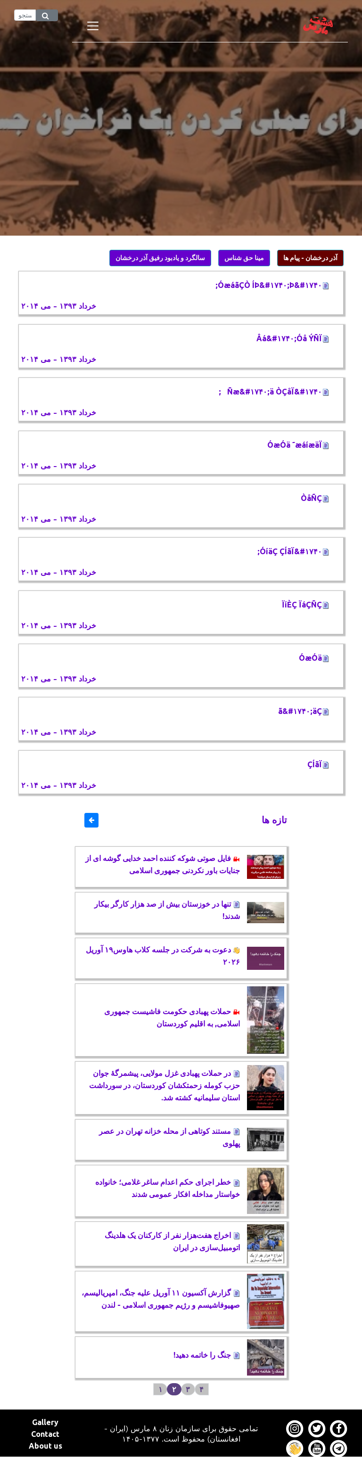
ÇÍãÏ (318, 764)
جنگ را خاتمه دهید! (206, 1355)
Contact (45, 1434)
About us (45, 1446)
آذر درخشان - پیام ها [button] (310, 258)
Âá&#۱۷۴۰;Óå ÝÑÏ (292, 338)
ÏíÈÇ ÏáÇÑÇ (305, 604)
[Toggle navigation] (93, 25)
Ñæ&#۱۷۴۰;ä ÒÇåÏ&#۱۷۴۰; (274, 391)
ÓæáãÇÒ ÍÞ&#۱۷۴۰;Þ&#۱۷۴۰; (272, 285)
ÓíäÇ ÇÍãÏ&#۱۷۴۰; (293, 551)
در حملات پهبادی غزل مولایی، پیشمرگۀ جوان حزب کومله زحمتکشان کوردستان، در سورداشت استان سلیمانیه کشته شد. (164, 1085)
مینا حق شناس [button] (244, 258)
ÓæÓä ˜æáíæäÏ (298, 445)
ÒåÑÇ (315, 498)
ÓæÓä (314, 658)
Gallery (45, 1422)
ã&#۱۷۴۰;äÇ (303, 711)
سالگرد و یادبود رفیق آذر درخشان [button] (160, 258)
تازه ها (274, 819)
